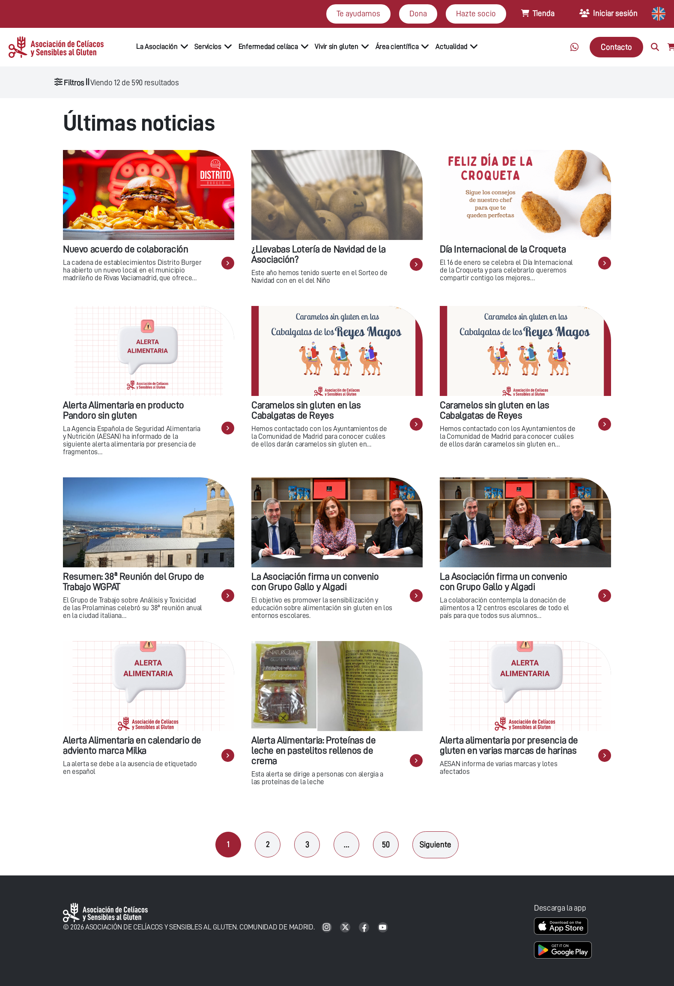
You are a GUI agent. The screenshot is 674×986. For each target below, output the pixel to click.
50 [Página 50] (386, 844)
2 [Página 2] (268, 844)
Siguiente (435, 844)
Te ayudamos (358, 13)
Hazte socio (476, 13)
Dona (418, 13)
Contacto (616, 47)
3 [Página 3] (307, 844)
